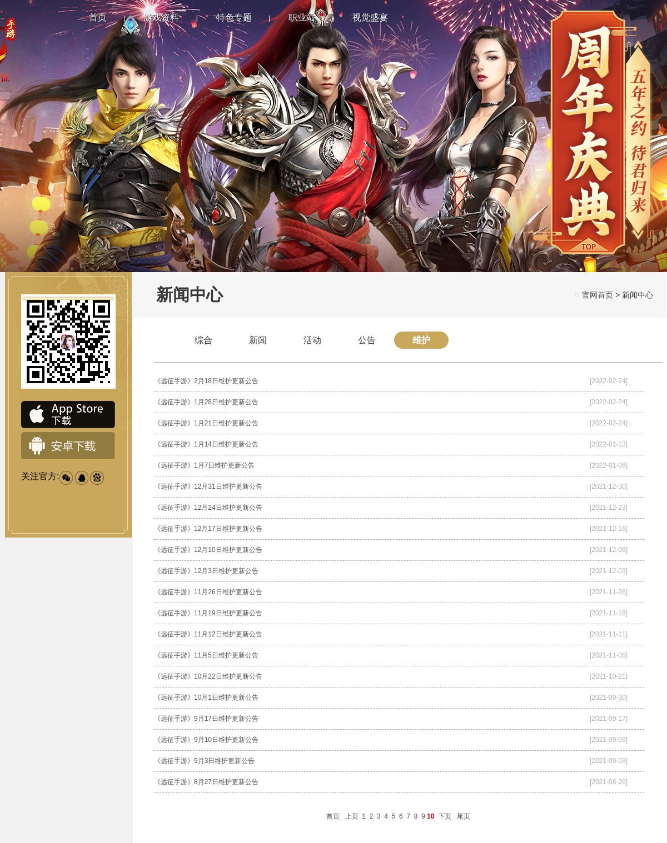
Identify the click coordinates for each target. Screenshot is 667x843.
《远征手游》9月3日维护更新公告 (204, 761)
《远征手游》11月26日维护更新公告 (208, 592)
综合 (203, 340)
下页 (444, 816)
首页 (98, 17)
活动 (312, 340)
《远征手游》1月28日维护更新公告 (206, 402)
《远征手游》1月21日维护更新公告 (206, 423)
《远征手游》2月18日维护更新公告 (206, 381)
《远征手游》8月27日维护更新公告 (206, 782)
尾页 (463, 816)
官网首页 (597, 294)
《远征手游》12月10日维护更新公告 (208, 550)
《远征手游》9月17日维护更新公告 (206, 718)
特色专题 (234, 17)
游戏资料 (161, 17)
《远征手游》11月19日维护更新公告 (208, 613)
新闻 (258, 340)
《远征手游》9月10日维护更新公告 (206, 740)
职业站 (301, 17)
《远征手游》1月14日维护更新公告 (206, 444)
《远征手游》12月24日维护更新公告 (208, 507)
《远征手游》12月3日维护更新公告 (206, 571)
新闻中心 (637, 294)
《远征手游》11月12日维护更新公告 (208, 634)
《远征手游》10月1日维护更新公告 (206, 697)
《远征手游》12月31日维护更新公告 (208, 486)
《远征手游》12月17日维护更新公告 (208, 529)
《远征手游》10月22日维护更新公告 (208, 676)
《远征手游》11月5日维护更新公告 (206, 655)
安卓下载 (68, 446)
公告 (367, 340)
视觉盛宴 (370, 17)
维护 (421, 340)
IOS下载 (68, 415)
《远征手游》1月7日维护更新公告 (204, 465)
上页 (352, 816)
